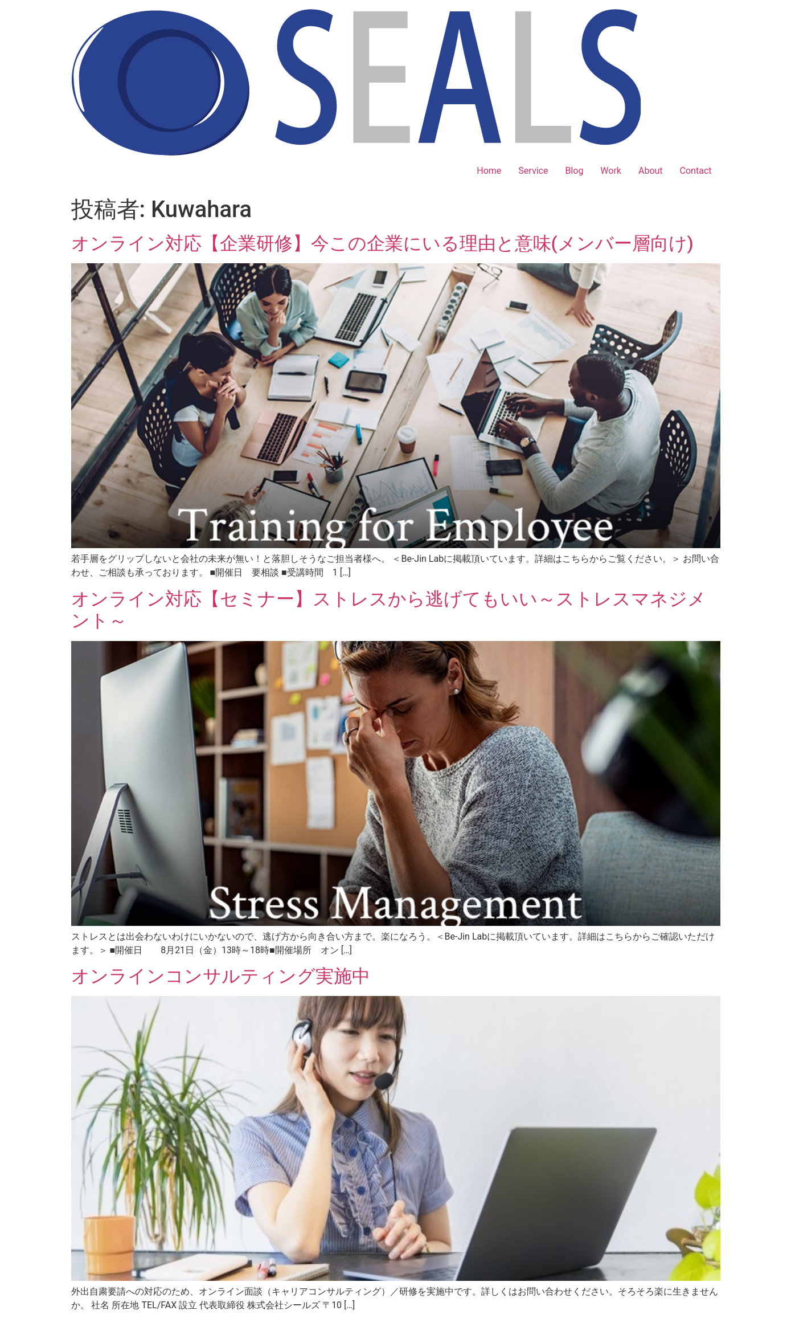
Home (489, 170)
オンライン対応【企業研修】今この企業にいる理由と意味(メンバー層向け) (382, 243)
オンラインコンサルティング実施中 (220, 976)
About (650, 170)
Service (533, 170)
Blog (574, 170)
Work (610, 170)
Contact (696, 170)
